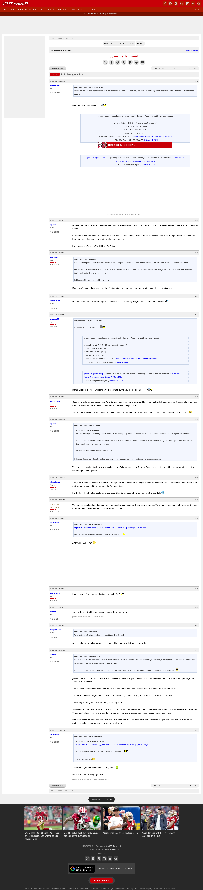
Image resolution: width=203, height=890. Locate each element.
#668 (196, 477)
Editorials (22, 9)
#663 (196, 253)
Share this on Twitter (105, 62)
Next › (195, 68)
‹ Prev (155, 68)
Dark (110, 799)
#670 (196, 518)
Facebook (93, 858)
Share (197, 9)
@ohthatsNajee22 (102, 158)
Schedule (62, 9)
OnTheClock (54, 504)
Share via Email (142, 62)
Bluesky (110, 858)
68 (190, 68)
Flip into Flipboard (130, 62)
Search (140, 44)
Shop (93, 9)
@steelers (91, 158)
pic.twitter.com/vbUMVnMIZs (143, 161)
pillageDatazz (55, 301)
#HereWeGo (179, 158)
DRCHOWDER (55, 522)
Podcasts (50, 9)
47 (182, 68)
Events (131, 44)
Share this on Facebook (111, 62)
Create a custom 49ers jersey (122, 145)
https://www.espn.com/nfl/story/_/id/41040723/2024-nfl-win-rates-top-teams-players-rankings (110, 528)
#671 (196, 589)
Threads (99, 858)
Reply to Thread (57, 68)
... (163, 68)
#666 (196, 397)
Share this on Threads (117, 62)
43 (166, 68)
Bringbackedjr (55, 630)
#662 (196, 220)
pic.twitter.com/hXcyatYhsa (161, 137)
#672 (196, 607)
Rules (113, 44)
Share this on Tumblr (123, 62)
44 (170, 68)
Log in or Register (192, 50)
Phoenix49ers (55, 85)
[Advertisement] (101, 25)
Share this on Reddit (136, 62)
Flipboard (187, 3)
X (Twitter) (87, 858)
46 (178, 68)
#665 (196, 314)
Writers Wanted (101, 880)
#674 (196, 650)
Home (5, 9)
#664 (196, 296)
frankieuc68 (54, 319)
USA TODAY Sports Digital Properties (105, 849)
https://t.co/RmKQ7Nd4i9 (140, 137)
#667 (196, 419)
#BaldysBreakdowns (124, 161)
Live (106, 44)
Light (105, 799)
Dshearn (53, 655)
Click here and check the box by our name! (115, 869)
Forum (41, 9)
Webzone (15, 3)
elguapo (53, 225)
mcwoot (53, 612)
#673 (196, 625)
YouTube (116, 858)
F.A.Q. (122, 44)
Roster (72, 9)
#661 (196, 81)
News (12, 9)
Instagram (104, 858)
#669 (196, 500)
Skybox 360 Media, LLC (112, 846)
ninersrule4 (54, 257)
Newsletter (83, 9)
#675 (196, 730)
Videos (32, 9)
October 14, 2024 (151, 140)
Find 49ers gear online (66, 74)
